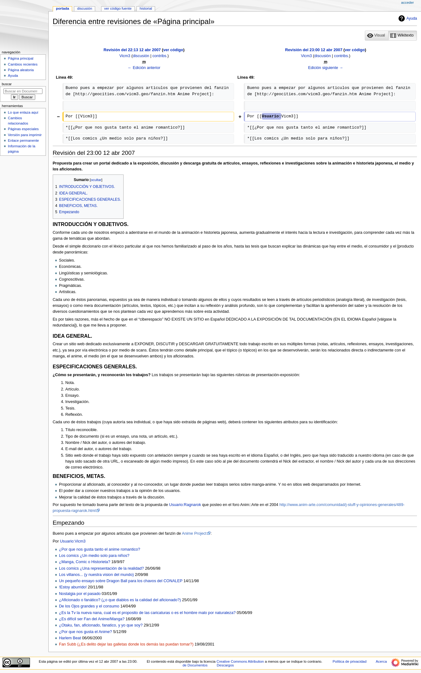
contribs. (159, 56)
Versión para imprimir (25, 135)
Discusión (84, 8)
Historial (146, 8)
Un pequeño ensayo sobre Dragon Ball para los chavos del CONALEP (120, 581)
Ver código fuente (118, 8)
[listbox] (391, 36)
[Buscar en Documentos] (22, 91)
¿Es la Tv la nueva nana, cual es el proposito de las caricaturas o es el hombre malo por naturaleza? (147, 613)
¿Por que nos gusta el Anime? (85, 632)
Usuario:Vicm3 (73, 541)
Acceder (407, 2)
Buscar (7, 84)
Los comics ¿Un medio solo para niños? (94, 555)
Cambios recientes (22, 64)
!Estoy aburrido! (73, 587)
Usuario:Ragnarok (185, 505)
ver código (173, 50)
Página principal (20, 58)
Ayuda (407, 18)
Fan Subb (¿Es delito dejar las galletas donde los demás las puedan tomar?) (126, 644)
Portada (62, 8)
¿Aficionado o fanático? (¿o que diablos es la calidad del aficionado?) (120, 600)
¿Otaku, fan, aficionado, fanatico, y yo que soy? (101, 625)
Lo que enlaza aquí (23, 112)
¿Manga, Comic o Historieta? (84, 562)
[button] (377, 36)
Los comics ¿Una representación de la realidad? (101, 568)
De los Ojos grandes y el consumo (89, 606)
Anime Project (194, 533)
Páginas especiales (23, 129)
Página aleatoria (21, 70)
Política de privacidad (350, 661)
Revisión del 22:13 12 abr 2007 (132, 50)
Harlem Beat (70, 638)
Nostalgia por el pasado (79, 594)
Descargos (225, 665)
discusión (141, 56)
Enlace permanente (23, 140)
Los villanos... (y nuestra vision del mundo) (96, 574)
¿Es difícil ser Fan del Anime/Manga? (92, 619)
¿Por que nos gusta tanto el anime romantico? (99, 549)
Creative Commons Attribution (240, 661)
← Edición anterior (144, 68)
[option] (376, 35)
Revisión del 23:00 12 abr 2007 (313, 50)
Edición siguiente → (325, 68)
